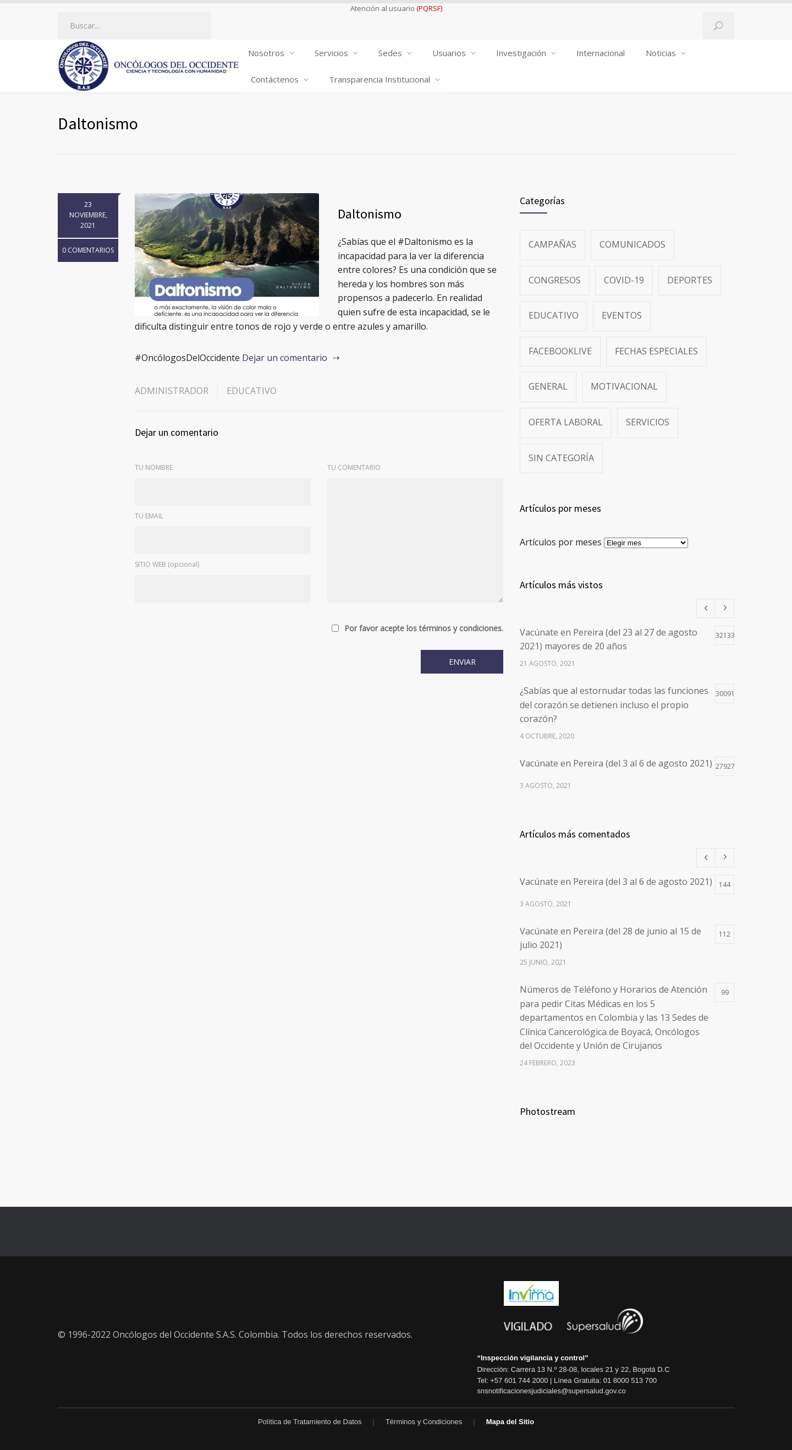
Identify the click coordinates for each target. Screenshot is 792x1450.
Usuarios (449, 52)
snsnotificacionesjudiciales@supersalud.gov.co (551, 1391)
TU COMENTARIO (354, 467)
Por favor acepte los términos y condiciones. (423, 628)
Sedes (390, 52)
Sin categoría (561, 458)
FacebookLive (560, 351)
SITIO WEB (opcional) (167, 564)
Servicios (331, 52)
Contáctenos (275, 79)
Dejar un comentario (284, 358)
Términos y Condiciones (424, 1422)
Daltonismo (370, 213)
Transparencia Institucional (379, 79)
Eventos (622, 315)
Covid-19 (624, 280)
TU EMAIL (149, 516)
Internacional (600, 52)
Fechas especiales (656, 351)
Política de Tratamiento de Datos (310, 1422)
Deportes (689, 280)
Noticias (661, 52)
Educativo (252, 391)
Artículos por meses (561, 542)
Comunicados (633, 244)
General (548, 386)
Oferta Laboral (566, 422)
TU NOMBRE (154, 467)
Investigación (521, 52)
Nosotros (266, 52)
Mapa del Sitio (510, 1422)
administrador (171, 391)
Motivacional (624, 386)
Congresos (555, 280)
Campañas (552, 244)
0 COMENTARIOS (88, 250)
